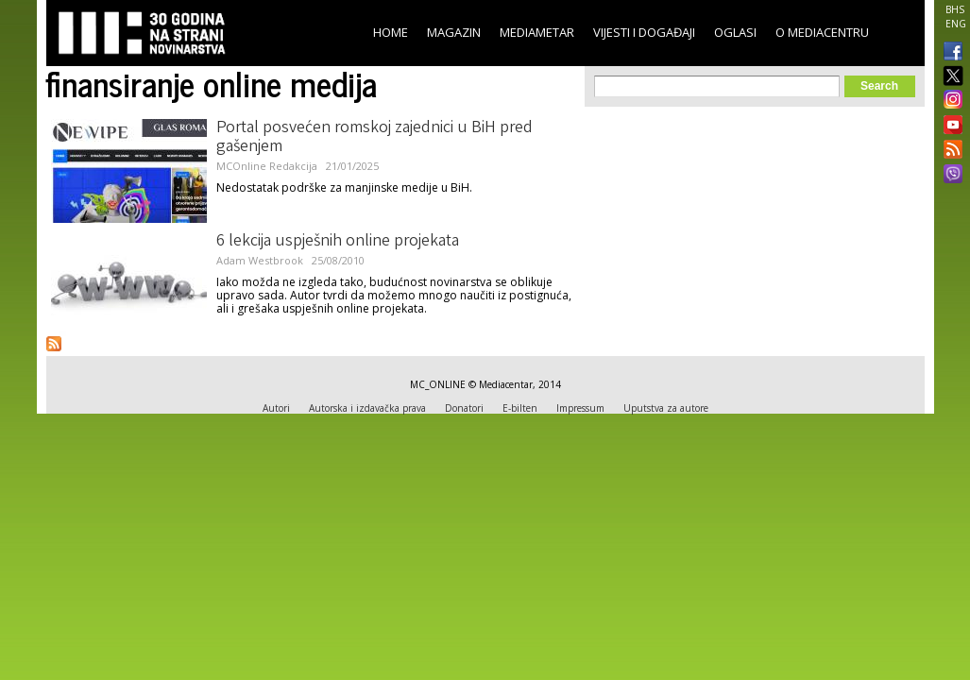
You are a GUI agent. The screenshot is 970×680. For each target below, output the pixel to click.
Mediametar (537, 32)
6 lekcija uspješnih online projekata (337, 242)
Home (390, 32)
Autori (276, 408)
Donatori (464, 408)
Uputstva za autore (665, 408)
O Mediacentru (822, 32)
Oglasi (735, 32)
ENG (955, 23)
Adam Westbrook (259, 260)
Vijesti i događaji (644, 32)
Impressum (580, 408)
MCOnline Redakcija (266, 166)
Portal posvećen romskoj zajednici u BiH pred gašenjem (374, 138)
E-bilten (519, 408)
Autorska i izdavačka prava (367, 408)
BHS (954, 9)
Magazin (454, 32)
